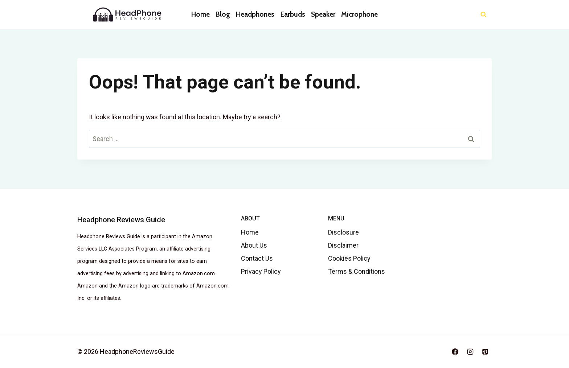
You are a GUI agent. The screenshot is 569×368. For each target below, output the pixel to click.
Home (200, 14)
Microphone (359, 14)
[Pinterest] (485, 351)
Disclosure (343, 232)
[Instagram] (470, 351)
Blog (223, 14)
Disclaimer (343, 245)
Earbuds (293, 14)
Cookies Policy (349, 258)
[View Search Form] (483, 15)
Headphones (255, 14)
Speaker (323, 14)
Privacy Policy (261, 271)
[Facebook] (455, 351)
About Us (254, 245)
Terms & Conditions (356, 271)
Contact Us (257, 258)
